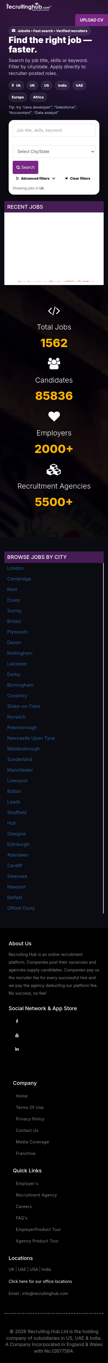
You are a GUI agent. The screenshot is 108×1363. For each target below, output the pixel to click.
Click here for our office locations (40, 1281)
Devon (14, 642)
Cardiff (14, 865)
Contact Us (27, 1130)
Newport (16, 887)
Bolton (14, 791)
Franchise (26, 1153)
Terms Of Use (30, 1107)
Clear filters (77, 178)
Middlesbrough (23, 749)
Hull (11, 823)
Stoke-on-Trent (23, 706)
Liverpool (17, 780)
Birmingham (20, 685)
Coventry (17, 695)
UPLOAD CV (91, 20)
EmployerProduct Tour (38, 1229)
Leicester (17, 664)
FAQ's (22, 1217)
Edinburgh (18, 844)
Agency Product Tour (37, 1240)
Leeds (13, 802)
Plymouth (17, 632)
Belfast (14, 897)
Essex (13, 600)
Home (22, 1095)
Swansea (17, 876)
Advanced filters (35, 178)
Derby (13, 674)
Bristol (14, 621)
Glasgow (16, 834)
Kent (12, 589)
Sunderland (19, 759)
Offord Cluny (21, 908)
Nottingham (20, 653)
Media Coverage (32, 1141)
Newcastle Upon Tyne (31, 738)
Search (25, 167)
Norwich (16, 717)
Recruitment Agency (36, 1194)
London (15, 568)
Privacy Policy (30, 1118)
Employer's (27, 1183)
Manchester (20, 770)
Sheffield (16, 812)
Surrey (14, 610)
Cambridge (19, 579)
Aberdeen (18, 855)
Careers (24, 1206)
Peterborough (22, 727)
